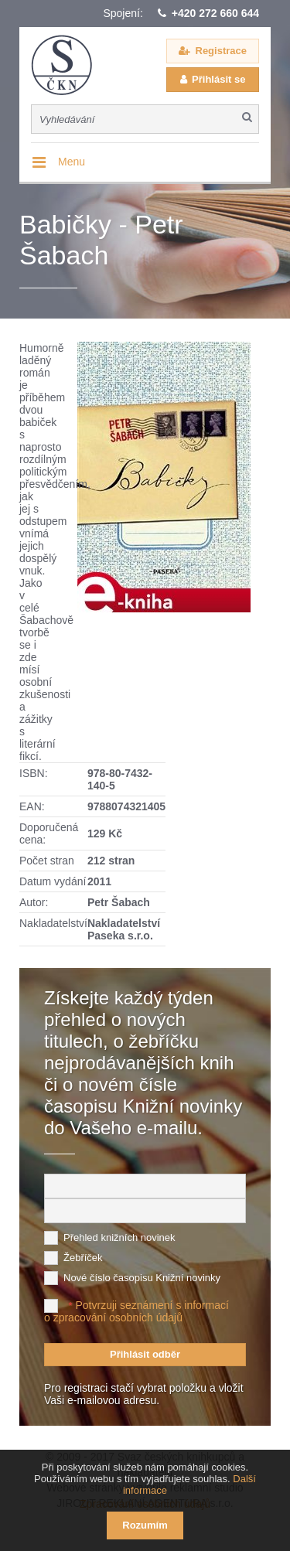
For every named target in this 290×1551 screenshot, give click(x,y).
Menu (71, 161)
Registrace (221, 50)
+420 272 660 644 (215, 13)
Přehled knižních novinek (119, 1237)
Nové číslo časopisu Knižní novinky (141, 1277)
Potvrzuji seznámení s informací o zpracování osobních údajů (136, 1311)
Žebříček (83, 1257)
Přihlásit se (218, 79)
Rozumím (145, 1525)
